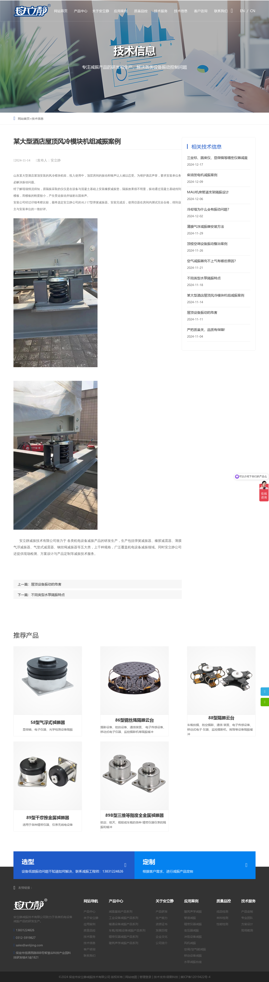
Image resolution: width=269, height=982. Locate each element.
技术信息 (180, 11)
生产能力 (161, 918)
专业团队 (247, 918)
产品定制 (247, 911)
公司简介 (161, 943)
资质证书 (161, 924)
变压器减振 (191, 930)
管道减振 (190, 918)
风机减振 (190, 943)
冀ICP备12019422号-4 (195, 977)
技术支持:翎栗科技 (166, 977)
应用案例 (120, 11)
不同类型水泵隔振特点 (48, 594)
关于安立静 (100, 11)
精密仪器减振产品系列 (123, 936)
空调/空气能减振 (195, 949)
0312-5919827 (26, 937)
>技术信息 (37, 118)
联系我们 (221, 11)
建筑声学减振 (193, 911)
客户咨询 (200, 11)
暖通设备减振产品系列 (123, 924)
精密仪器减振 (193, 924)
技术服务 (160, 11)
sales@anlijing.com (29, 945)
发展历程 (161, 930)
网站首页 (60, 11)
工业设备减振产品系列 (123, 918)
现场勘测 (247, 930)
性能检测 (222, 924)
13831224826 (25, 930)
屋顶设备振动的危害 (46, 584)
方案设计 (247, 924)
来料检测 (222, 918)
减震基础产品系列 (120, 911)
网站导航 (91, 901)
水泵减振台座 (193, 962)
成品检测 (222, 911)
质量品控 (141, 11)
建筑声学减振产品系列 (123, 943)
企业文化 (161, 936)
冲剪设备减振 (193, 936)
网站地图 (131, 977)
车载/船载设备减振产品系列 (127, 930)
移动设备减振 (193, 955)
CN (252, 10)
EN (242, 10)
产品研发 (161, 911)
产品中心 (80, 11)
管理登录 (145, 977)
